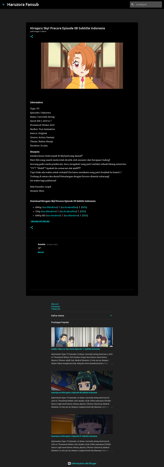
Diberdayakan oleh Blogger (82, 463)
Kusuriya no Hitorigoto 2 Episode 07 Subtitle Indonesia (74, 436)
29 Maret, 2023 (51, 244)
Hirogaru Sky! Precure (40, 221)
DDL (84, 207)
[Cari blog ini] (148, 4)
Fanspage (55, 306)
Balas (41, 252)
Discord (54, 304)
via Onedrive (53, 215)
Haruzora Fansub (23, 4)
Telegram (55, 309)
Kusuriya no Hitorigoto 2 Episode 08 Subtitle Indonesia (74, 393)
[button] (31, 36)
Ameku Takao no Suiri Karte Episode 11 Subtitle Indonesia (75, 349)
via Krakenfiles (69, 207)
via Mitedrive (50, 207)
